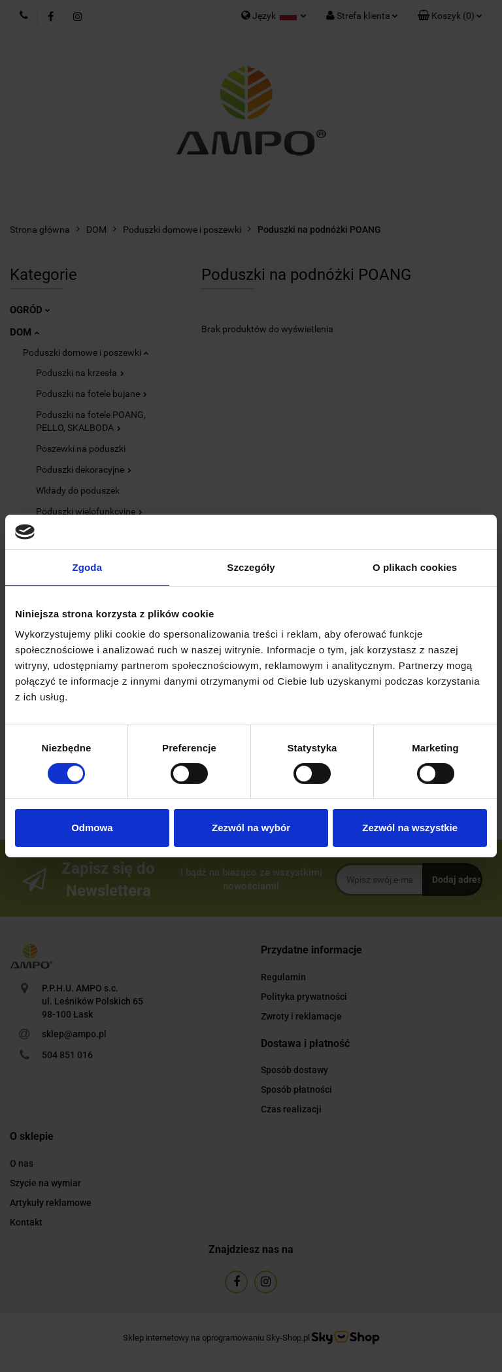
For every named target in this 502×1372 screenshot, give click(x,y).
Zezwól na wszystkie (410, 827)
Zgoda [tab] (88, 566)
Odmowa (91, 827)
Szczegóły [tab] (251, 566)
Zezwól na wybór (251, 827)
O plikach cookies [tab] (415, 566)
